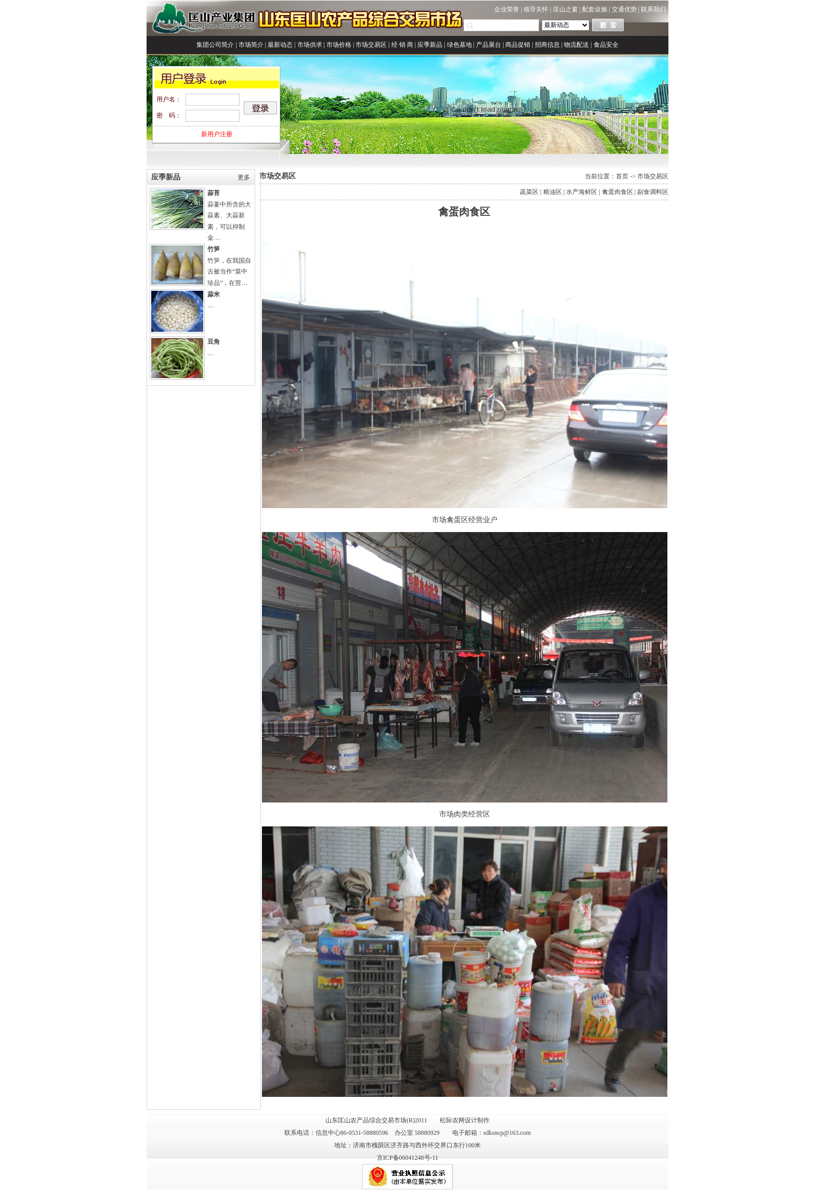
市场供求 (309, 44)
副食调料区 (652, 192)
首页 (622, 176)
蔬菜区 (529, 192)
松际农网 (452, 1120)
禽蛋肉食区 (617, 192)
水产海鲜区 (581, 192)
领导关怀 (535, 9)
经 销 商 (402, 44)
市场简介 (251, 44)
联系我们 (653, 9)
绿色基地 (459, 44)
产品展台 (488, 44)
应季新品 (429, 44)
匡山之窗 (565, 9)
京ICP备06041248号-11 (407, 1157)
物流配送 (576, 44)
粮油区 (552, 192)
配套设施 (594, 9)
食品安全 (606, 44)
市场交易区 (371, 44)
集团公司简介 (215, 44)
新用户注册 (216, 134)
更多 (244, 177)
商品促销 (517, 44)
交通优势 (624, 9)
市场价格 (338, 44)
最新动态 (280, 44)
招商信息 (547, 44)
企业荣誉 (506, 9)
